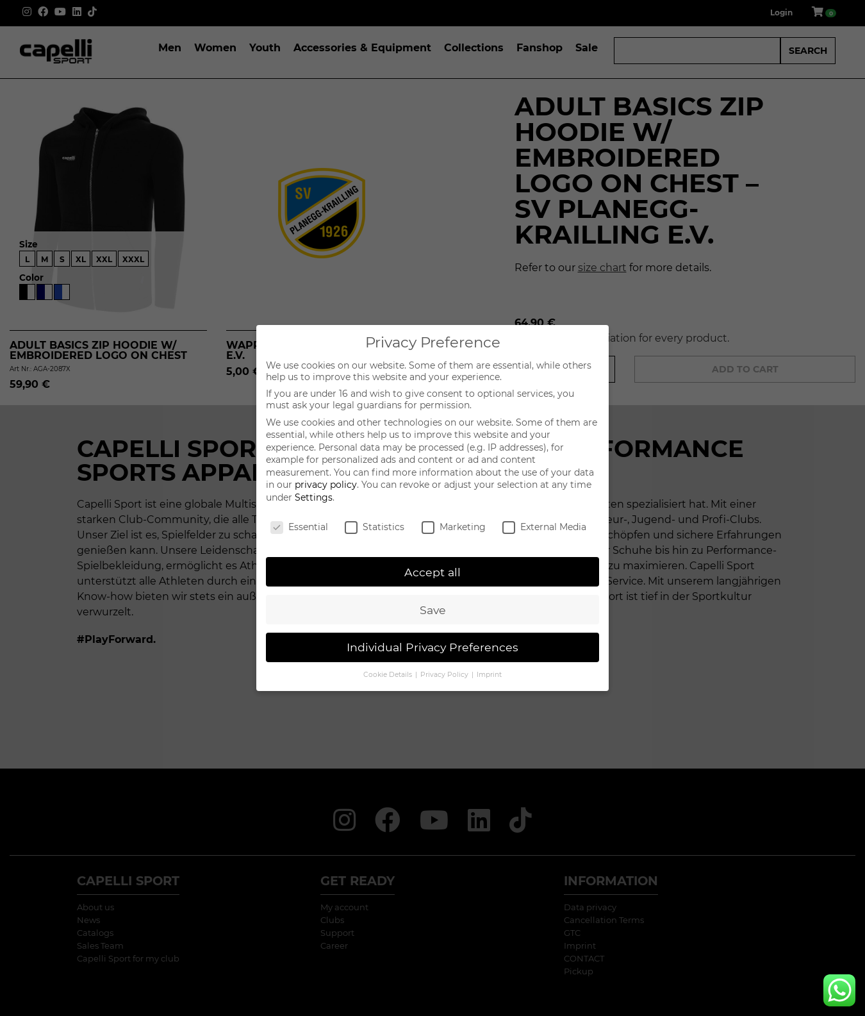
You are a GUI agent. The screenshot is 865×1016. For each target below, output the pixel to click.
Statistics (374, 527)
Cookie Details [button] (388, 674)
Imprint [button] (489, 674)
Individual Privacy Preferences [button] (432, 647)
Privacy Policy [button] (445, 674)
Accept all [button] (432, 572)
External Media (544, 527)
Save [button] (433, 610)
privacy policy (326, 484)
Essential (299, 527)
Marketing (454, 527)
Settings (314, 497)
